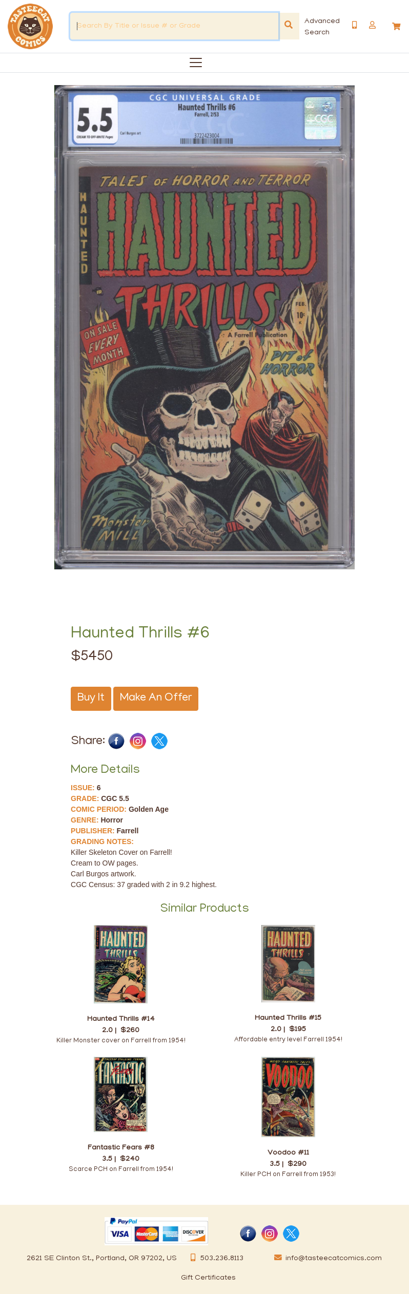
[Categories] (193, 61)
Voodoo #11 (288, 1153)
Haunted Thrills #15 (288, 1018)
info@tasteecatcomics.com (326, 1259)
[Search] (288, 26)
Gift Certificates (208, 1278)
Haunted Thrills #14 (121, 1019)
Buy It (91, 698)
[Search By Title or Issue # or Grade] (174, 26)
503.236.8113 (214, 1259)
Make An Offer (156, 698)
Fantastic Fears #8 (121, 1148)
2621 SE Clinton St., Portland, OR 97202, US (102, 1259)
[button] (372, 25)
